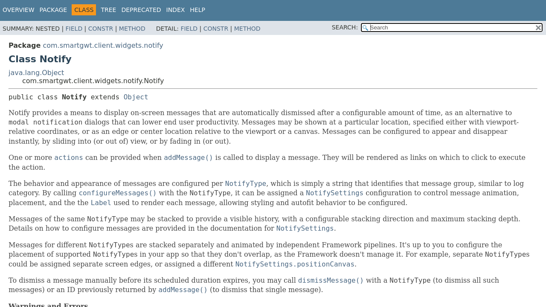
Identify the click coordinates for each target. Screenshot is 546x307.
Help (197, 9)
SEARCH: (345, 27)
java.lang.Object (36, 73)
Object (136, 97)
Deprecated (141, 9)
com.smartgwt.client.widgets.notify (103, 45)
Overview (19, 9)
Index (175, 9)
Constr (100, 28)
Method (132, 28)
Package (53, 9)
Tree (108, 9)
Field (74, 28)
